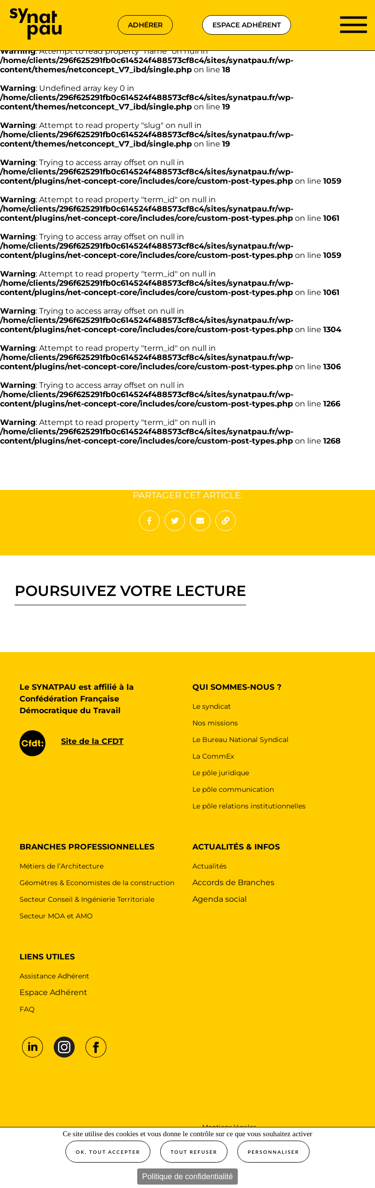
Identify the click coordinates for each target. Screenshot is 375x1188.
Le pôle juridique (220, 772)
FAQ (27, 1009)
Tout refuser (193, 1152)
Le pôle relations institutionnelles (249, 806)
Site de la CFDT (92, 741)
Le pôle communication (233, 789)
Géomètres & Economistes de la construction (97, 882)
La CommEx (213, 756)
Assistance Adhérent (54, 976)
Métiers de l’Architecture (62, 866)
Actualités (209, 866)
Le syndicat (211, 706)
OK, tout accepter (108, 1152)
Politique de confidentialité (187, 1176)
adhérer (145, 25)
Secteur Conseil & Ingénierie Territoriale (87, 899)
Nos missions (215, 723)
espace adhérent (246, 25)
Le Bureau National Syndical (240, 739)
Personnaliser (273, 1152)
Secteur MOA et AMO (56, 916)
